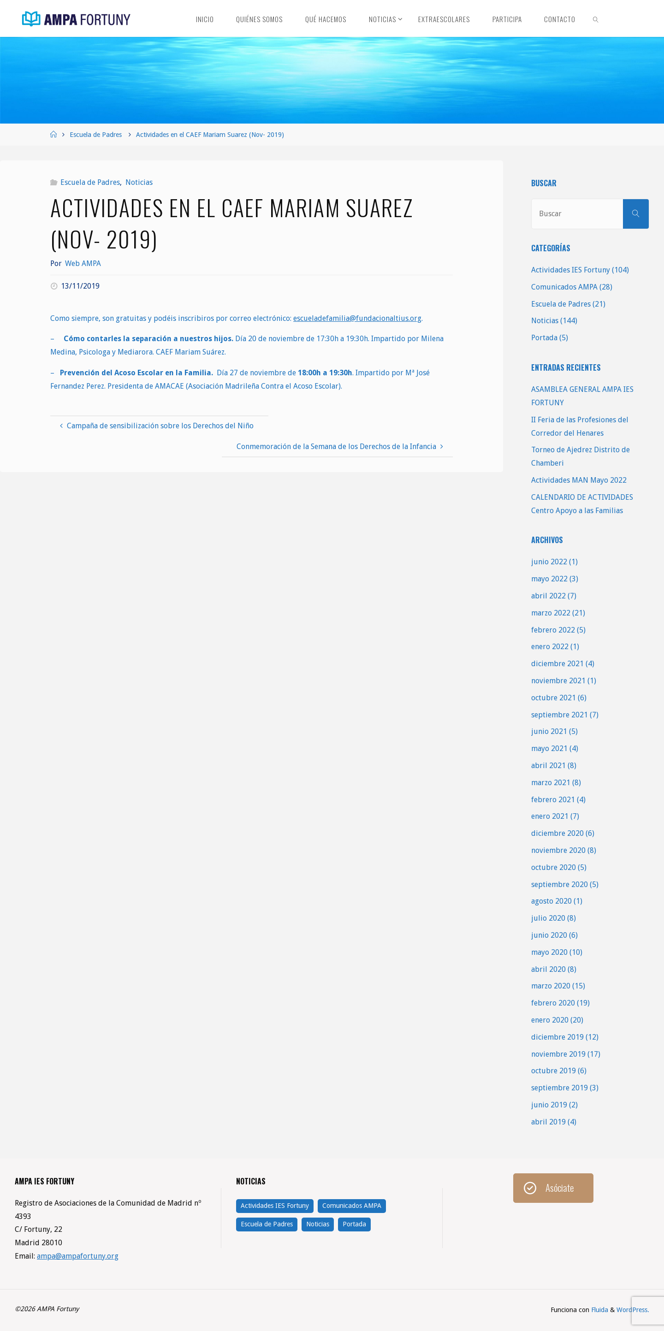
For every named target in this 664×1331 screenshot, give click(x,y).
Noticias (139, 182)
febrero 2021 (553, 799)
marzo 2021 (550, 782)
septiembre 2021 (559, 714)
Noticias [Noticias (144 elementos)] (317, 1224)
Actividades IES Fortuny (570, 270)
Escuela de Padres (96, 134)
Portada (544, 337)
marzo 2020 (550, 986)
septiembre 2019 (559, 1087)
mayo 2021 (549, 748)
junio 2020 (549, 935)
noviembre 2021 (558, 680)
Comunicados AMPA (564, 287)
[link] (596, 18)
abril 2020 (548, 969)
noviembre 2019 (558, 1054)
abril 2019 (548, 1122)
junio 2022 (549, 561)
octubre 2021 (553, 697)
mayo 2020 (549, 952)
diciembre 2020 (557, 833)
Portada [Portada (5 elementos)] (354, 1224)
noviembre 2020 (558, 850)
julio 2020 (548, 918)
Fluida (598, 1309)
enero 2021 (550, 816)
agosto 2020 (551, 901)
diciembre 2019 (557, 1037)
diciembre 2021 (557, 663)
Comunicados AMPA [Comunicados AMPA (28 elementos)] (351, 1205)
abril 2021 (548, 765)
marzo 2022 (550, 613)
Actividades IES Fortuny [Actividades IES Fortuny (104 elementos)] (275, 1205)
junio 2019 (549, 1104)
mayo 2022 (549, 578)
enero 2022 (550, 646)
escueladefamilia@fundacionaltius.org (357, 318)
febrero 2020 (553, 1003)
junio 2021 (549, 731)
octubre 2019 (553, 1070)
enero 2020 (550, 1020)
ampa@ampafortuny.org (78, 1256)
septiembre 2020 (559, 884)
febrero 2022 (553, 630)
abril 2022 (548, 596)
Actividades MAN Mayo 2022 (579, 480)
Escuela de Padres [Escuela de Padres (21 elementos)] (267, 1224)
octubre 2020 (553, 867)
